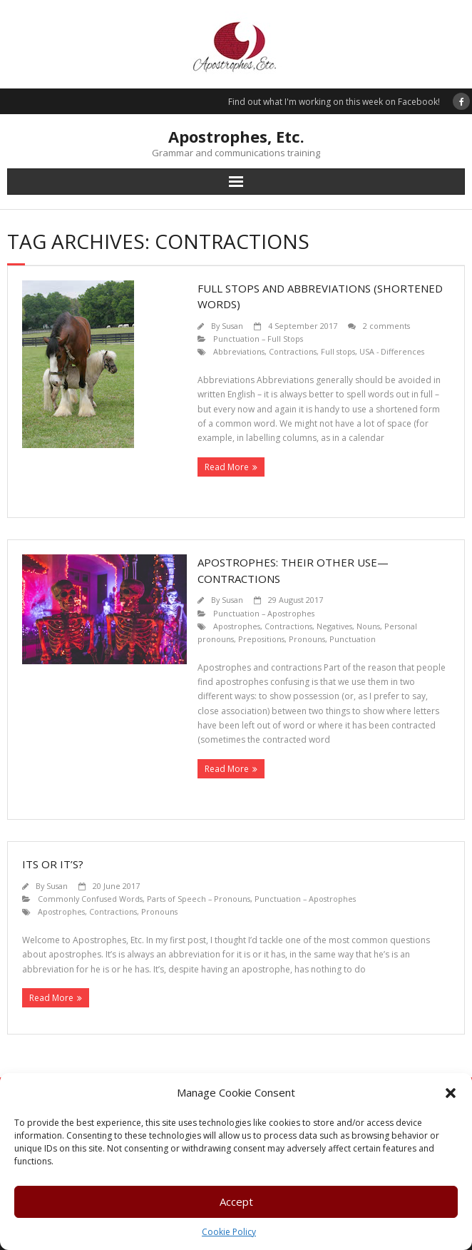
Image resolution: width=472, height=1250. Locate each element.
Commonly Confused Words (90, 898)
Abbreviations (239, 351)
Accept (236, 1201)
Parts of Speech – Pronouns (198, 898)
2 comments (386, 325)
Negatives (334, 626)
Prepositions (261, 639)
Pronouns (307, 639)
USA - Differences (391, 351)
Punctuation (352, 639)
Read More (227, 467)
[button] (450, 1093)
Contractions (293, 351)
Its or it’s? (52, 864)
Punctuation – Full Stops (258, 338)
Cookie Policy (229, 1232)
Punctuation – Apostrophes (263, 613)
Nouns (368, 626)
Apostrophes (236, 626)
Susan (232, 325)
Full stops (338, 351)
